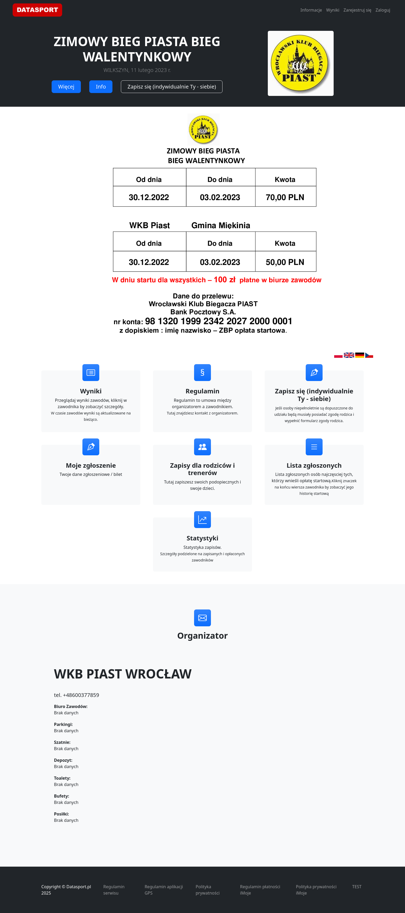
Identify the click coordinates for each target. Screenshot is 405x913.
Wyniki (332, 10)
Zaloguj (383, 10)
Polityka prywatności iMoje (316, 890)
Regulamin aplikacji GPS (164, 890)
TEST (357, 887)
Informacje (311, 10)
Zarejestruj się (358, 10)
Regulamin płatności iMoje (260, 890)
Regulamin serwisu (114, 890)
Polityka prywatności (208, 890)
